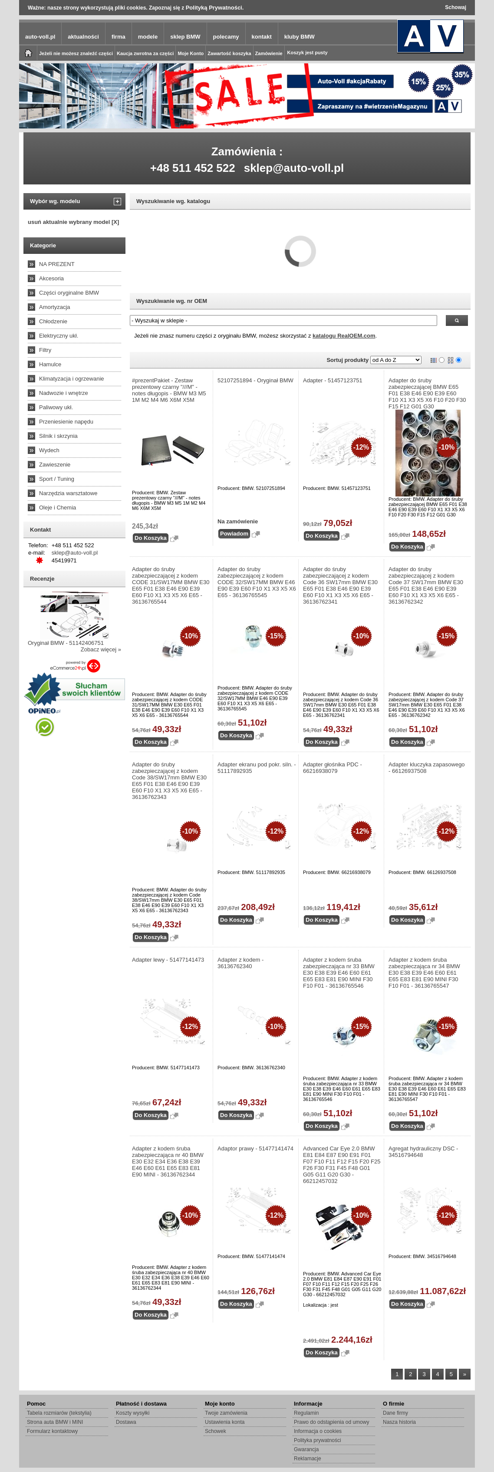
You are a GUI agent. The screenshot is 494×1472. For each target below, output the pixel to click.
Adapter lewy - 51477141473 (168, 959)
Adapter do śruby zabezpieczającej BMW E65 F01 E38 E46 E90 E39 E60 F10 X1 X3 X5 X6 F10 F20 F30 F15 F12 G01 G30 (427, 393)
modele (148, 36)
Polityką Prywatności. (215, 7)
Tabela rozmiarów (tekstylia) (59, 1413)
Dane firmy (395, 1413)
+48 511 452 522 (192, 167)
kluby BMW (299, 36)
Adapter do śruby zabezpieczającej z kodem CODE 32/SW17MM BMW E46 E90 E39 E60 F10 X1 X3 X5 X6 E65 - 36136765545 (256, 582)
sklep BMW (185, 36)
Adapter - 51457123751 (332, 380)
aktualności (83, 36)
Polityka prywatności (317, 1440)
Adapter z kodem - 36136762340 (240, 962)
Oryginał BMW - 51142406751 (66, 643)
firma (118, 36)
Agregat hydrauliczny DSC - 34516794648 (423, 1151)
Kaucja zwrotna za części (145, 53)
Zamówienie (269, 53)
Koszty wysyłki (132, 1413)
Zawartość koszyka (229, 53)
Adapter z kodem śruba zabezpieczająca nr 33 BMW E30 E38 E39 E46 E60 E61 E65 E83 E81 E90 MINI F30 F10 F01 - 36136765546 (339, 972)
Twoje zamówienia (226, 1413)
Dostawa (126, 1422)
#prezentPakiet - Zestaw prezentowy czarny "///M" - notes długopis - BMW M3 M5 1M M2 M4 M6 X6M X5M (169, 390)
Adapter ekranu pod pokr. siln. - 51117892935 (256, 767)
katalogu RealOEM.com (344, 335)
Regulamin (306, 1413)
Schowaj (455, 7)
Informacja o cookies (318, 1431)
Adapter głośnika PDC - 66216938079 (332, 767)
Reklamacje (307, 1459)
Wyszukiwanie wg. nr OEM (171, 301)
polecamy (226, 36)
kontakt (262, 36)
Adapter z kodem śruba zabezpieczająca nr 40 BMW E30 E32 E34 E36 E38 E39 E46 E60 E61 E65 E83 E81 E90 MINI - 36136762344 (168, 1161)
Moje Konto (191, 53)
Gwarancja (306, 1449)
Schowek (215, 1431)
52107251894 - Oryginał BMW (255, 380)
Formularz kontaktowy (52, 1431)
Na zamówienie (237, 521)
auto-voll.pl (40, 36)
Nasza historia (399, 1422)
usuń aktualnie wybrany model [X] (73, 222)
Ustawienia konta (224, 1422)
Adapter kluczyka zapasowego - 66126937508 (427, 767)
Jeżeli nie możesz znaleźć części (76, 53)
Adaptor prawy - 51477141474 (255, 1148)
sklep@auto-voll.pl (294, 167)
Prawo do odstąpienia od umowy (331, 1422)
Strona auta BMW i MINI (55, 1422)
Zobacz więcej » (101, 649)
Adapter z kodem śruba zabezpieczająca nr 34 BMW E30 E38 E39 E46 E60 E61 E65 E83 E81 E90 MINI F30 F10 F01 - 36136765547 (424, 972)
